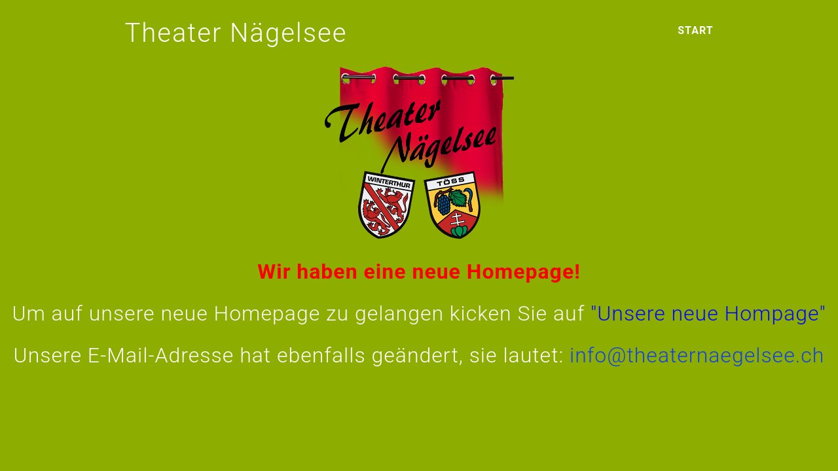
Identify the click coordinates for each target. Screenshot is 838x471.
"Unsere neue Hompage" (708, 313)
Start (695, 30)
